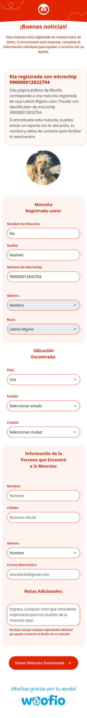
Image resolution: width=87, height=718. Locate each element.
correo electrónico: (22, 565)
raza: (11, 319)
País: (10, 370)
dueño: (12, 245)
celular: (13, 507)
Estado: (13, 396)
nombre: (14, 486)
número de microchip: (24, 267)
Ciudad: (13, 422)
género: (13, 295)
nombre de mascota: (23, 224)
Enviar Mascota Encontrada (43, 663)
